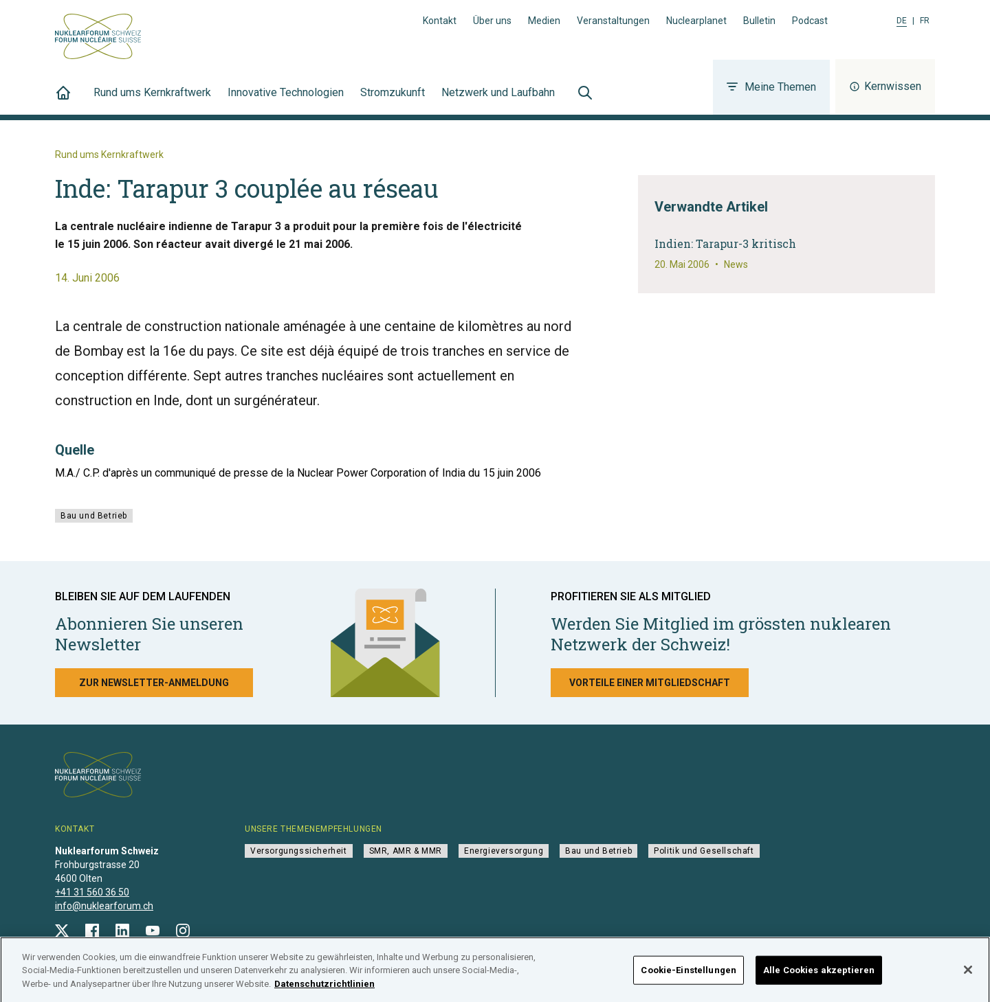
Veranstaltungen (613, 20)
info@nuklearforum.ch (104, 905)
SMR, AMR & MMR (405, 851)
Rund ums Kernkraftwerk (152, 100)
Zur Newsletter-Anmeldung (154, 682)
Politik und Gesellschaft (704, 851)
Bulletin (759, 20)
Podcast (810, 20)
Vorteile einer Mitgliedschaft (649, 682)
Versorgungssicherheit (298, 851)
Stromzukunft (392, 100)
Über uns (492, 20)
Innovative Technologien (286, 100)
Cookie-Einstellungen (688, 976)
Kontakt (439, 20)
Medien (544, 20)
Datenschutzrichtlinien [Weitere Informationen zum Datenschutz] (324, 990)
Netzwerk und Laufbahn (498, 100)
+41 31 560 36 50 (92, 892)
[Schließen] (968, 976)
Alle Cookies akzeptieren (818, 976)
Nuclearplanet (696, 20)
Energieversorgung (503, 851)
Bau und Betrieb (93, 516)
